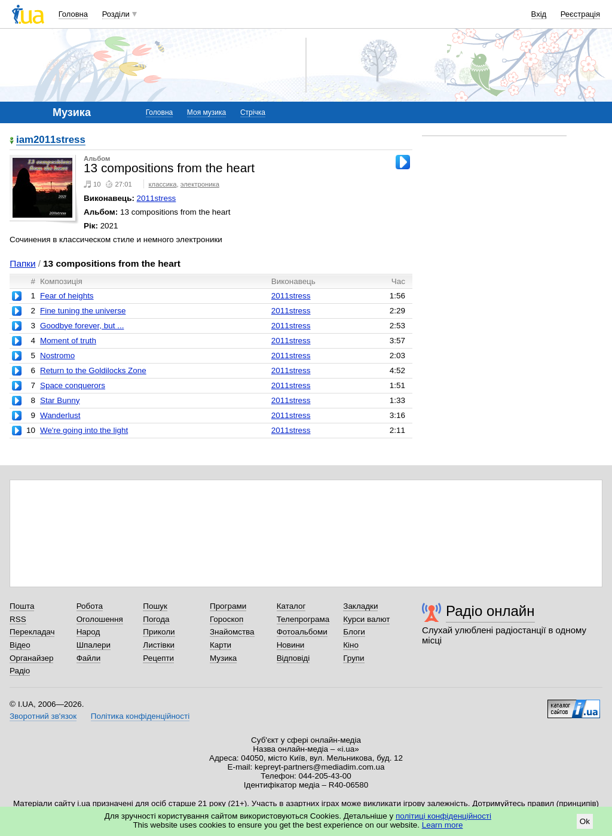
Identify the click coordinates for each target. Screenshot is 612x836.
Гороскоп (226, 619)
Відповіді (293, 658)
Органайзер (31, 658)
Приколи (159, 631)
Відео (20, 644)
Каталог (291, 606)
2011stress (156, 198)
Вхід (539, 14)
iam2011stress (50, 140)
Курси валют (366, 619)
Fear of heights (67, 295)
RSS (18, 619)
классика (163, 184)
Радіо (20, 670)
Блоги (354, 631)
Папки (22, 263)
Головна (73, 14)
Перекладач (32, 631)
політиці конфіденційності (443, 815)
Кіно (351, 644)
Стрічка (252, 112)
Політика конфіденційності (140, 716)
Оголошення (99, 619)
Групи (353, 658)
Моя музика (206, 112)
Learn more (442, 824)
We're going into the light (84, 430)
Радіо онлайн (490, 611)
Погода (156, 619)
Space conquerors (72, 385)
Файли (88, 658)
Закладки (360, 606)
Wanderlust (60, 415)
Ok (585, 821)
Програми (228, 606)
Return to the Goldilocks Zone (93, 370)
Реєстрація (580, 14)
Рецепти (158, 658)
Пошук (155, 606)
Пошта (22, 606)
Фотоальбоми (302, 631)
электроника (199, 184)
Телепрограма (303, 619)
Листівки (159, 644)
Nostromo (57, 355)
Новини (291, 644)
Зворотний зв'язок (43, 716)
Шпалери (93, 644)
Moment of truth (68, 340)
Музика (223, 658)
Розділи (116, 14)
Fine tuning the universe (83, 310)
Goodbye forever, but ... (82, 325)
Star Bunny (59, 400)
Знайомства (232, 631)
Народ (88, 631)
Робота (89, 606)
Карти (220, 644)
